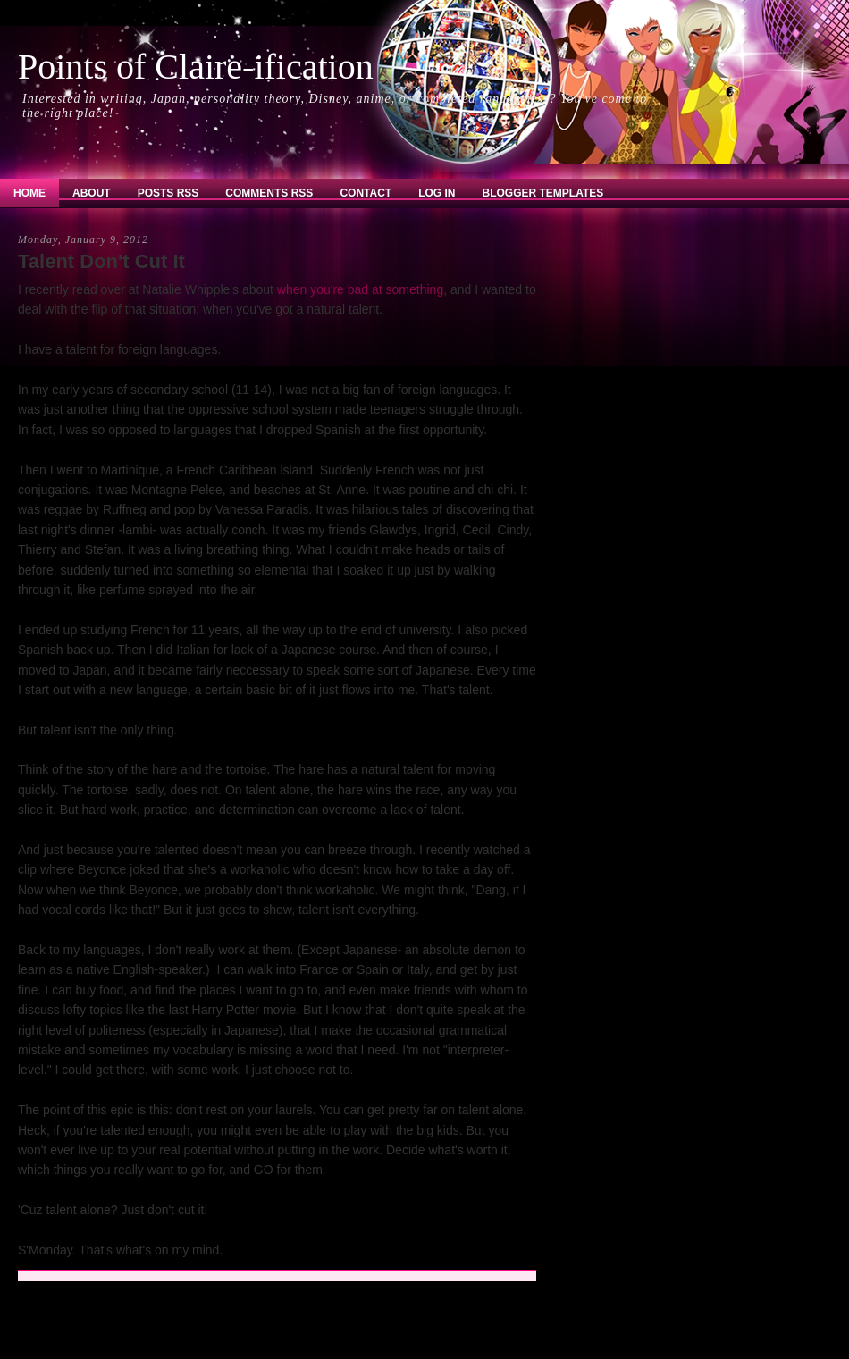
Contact (365, 193)
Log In (436, 193)
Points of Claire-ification (196, 66)
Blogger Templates (543, 193)
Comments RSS (269, 193)
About (91, 193)
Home (29, 193)
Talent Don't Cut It (101, 261)
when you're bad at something (360, 289)
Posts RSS (168, 193)
